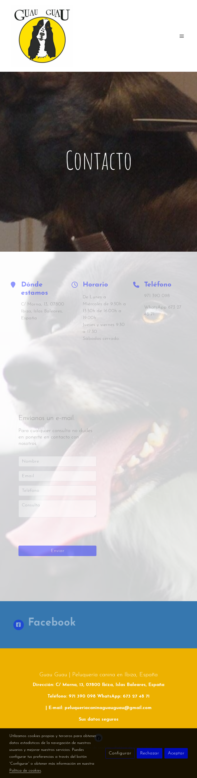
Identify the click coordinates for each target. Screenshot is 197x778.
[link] (42, 36)
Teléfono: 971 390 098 (71, 696)
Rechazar (149, 753)
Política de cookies (25, 771)
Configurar (120, 753)
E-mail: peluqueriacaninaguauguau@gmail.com (100, 707)
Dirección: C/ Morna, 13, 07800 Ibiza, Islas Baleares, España (98, 684)
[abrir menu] (181, 35)
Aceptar (176, 753)
